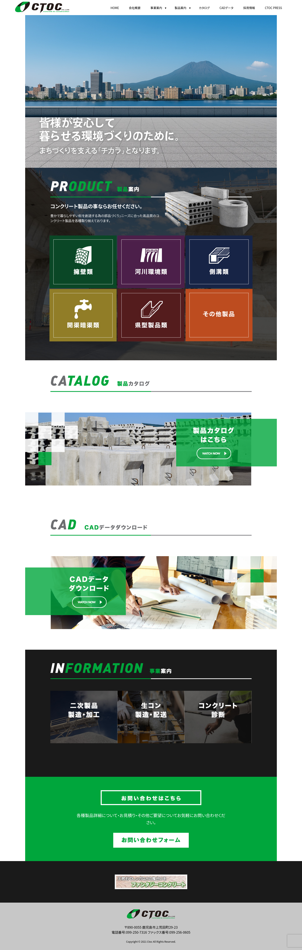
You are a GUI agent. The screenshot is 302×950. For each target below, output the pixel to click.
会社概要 (135, 8)
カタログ (204, 8)
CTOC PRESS (273, 8)
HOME (115, 8)
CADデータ (226, 8)
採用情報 (249, 8)
